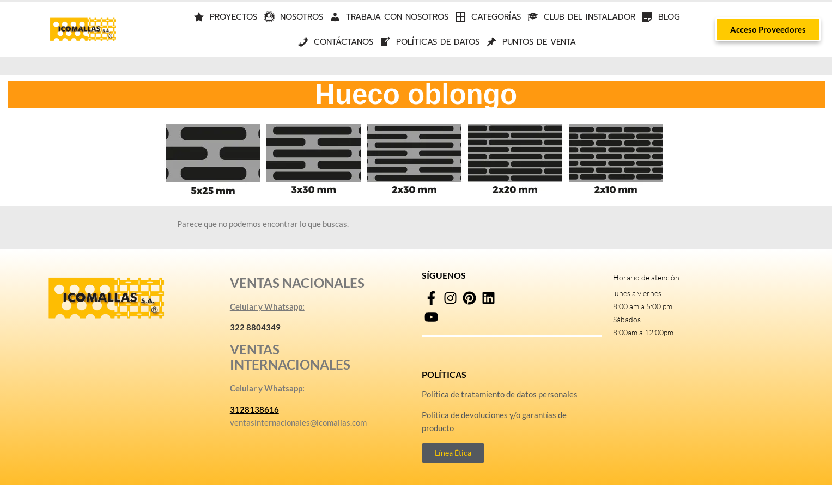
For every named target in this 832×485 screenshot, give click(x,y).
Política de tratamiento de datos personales (500, 394)
